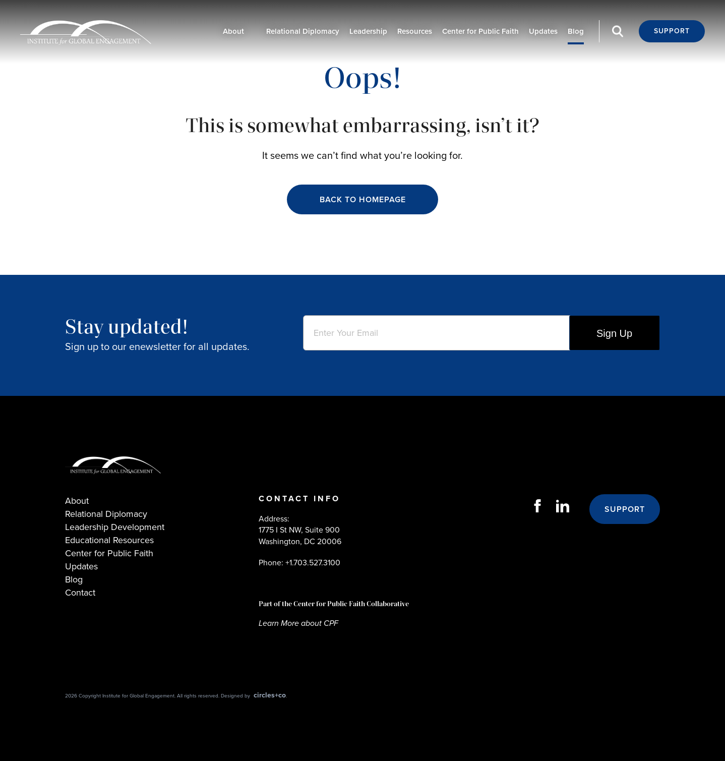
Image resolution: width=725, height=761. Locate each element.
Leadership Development (114, 527)
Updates (543, 31)
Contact (80, 592)
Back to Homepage (363, 199)
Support (672, 31)
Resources (414, 31)
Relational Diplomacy (302, 31)
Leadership (368, 31)
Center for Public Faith (480, 31)
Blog (576, 31)
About (233, 31)
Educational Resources (109, 540)
